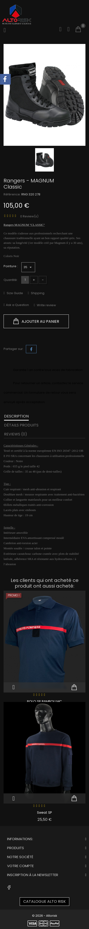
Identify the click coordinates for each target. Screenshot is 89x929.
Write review (46, 305)
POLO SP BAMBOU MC (44, 701)
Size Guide (14, 293)
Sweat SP (44, 812)
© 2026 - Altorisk (44, 915)
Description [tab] (16, 416)
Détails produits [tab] (21, 425)
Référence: (12, 194)
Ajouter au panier (36, 321)
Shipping (37, 293)
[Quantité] (25, 280)
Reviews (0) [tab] (15, 434)
